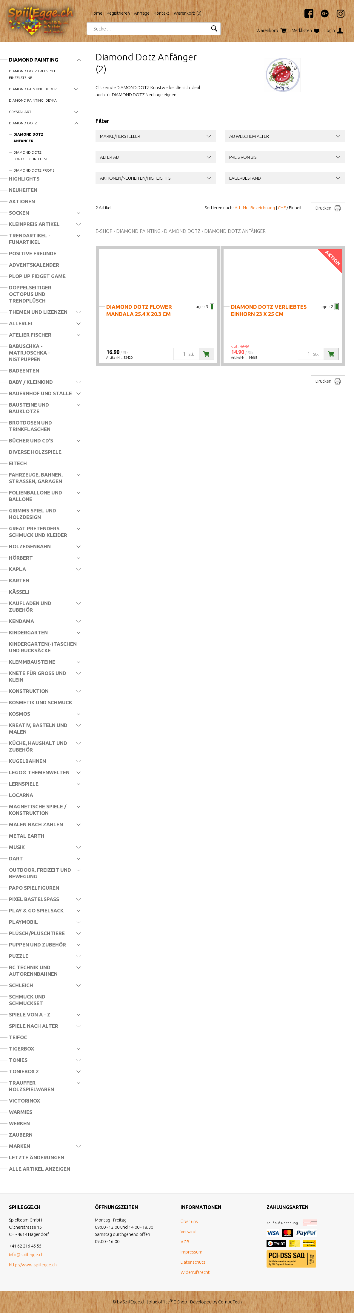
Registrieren (118, 13)
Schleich (21, 985)
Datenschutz (193, 1262)
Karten (19, 580)
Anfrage (142, 13)
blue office (161, 1301)
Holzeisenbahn (30, 546)
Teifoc (18, 1037)
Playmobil (23, 922)
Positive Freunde (32, 253)
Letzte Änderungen (36, 1157)
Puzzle (18, 956)
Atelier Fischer (30, 335)
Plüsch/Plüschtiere (37, 933)
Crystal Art (20, 112)
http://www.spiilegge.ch (33, 1264)
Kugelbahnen (27, 761)
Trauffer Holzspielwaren (31, 1086)
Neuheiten (23, 190)
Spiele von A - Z (29, 1014)
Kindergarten (28, 632)
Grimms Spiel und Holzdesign (32, 514)
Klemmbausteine (32, 662)
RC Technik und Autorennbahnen (33, 970)
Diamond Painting (33, 59)
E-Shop (104, 231)
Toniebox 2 (24, 1071)
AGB (185, 1241)
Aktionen (22, 201)
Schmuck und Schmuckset (27, 1000)
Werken (19, 1123)
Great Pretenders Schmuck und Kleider (38, 532)
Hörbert (21, 558)
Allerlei (20, 323)
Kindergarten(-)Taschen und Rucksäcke (43, 647)
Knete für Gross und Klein (37, 676)
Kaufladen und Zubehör (30, 606)
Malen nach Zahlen (36, 824)
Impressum (191, 1251)
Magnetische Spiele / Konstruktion (37, 810)
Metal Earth (26, 836)
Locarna (21, 795)
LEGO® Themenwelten (39, 772)
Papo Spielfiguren (34, 888)
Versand (188, 1231)
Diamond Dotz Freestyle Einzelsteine (32, 74)
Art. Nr (241, 207)
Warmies (20, 1112)
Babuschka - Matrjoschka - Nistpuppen (29, 352)
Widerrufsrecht (195, 1272)
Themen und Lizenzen (38, 312)
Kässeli (19, 592)
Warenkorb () (187, 13)
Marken (19, 1146)
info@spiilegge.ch (26, 1254)
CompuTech (230, 1301)
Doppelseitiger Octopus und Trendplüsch (30, 294)
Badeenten (24, 370)
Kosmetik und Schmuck (40, 702)
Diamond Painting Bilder (33, 89)
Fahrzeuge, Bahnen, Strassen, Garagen (36, 478)
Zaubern (21, 1135)
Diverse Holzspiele (35, 452)
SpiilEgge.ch (134, 1301)
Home (96, 13)
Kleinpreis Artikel (34, 224)
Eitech (18, 463)
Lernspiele (24, 784)
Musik (17, 847)
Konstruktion (29, 691)
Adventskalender (34, 265)
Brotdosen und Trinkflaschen (30, 426)
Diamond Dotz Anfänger (28, 137)
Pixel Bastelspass (34, 899)
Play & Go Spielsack (36, 910)
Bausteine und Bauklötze (29, 408)
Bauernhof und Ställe (40, 393)
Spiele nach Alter (33, 1026)
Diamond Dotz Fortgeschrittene (30, 155)
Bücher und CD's (31, 440)
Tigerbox (21, 1048)
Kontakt (162, 13)
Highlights (24, 178)
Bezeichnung (262, 207)
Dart (16, 858)
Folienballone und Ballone (35, 496)
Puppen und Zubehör (37, 944)
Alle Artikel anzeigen (39, 1169)
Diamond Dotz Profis (33, 170)
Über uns (189, 1221)
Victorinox (24, 1100)
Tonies (18, 1060)
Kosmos (19, 714)
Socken (19, 213)
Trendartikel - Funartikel (29, 239)
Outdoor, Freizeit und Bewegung (40, 873)
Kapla (17, 569)
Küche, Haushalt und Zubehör (38, 746)
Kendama (21, 621)
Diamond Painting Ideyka (33, 100)
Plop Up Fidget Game (37, 276)
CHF (282, 207)
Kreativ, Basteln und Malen (38, 728)
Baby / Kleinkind (31, 382)
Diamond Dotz (23, 123)
